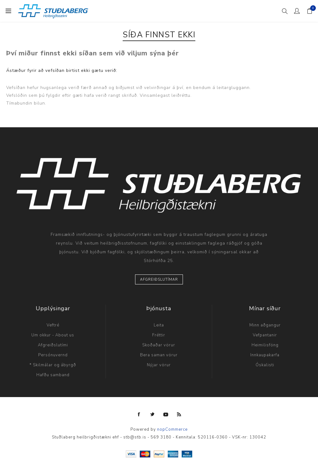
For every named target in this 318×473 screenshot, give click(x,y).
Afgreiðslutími (53, 345)
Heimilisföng (265, 345)
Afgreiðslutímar (159, 279)
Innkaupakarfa (264, 355)
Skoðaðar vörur (158, 345)
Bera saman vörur (159, 355)
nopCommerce (172, 429)
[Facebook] (139, 414)
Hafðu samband (53, 375)
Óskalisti (265, 365)
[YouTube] (166, 414)
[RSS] (179, 414)
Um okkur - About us (52, 335)
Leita (159, 325)
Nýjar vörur (159, 365)
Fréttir (158, 335)
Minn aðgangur (265, 325)
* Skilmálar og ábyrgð (53, 365)
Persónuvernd (53, 355)
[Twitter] (152, 414)
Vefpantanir (265, 335)
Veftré (53, 325)
